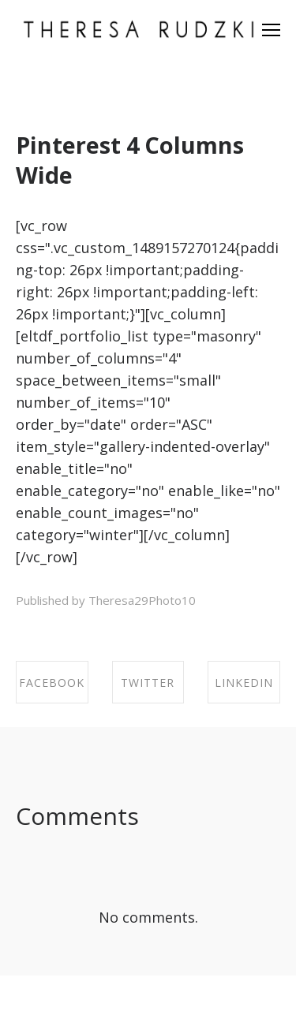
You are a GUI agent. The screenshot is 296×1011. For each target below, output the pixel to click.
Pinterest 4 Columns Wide (130, 159)
